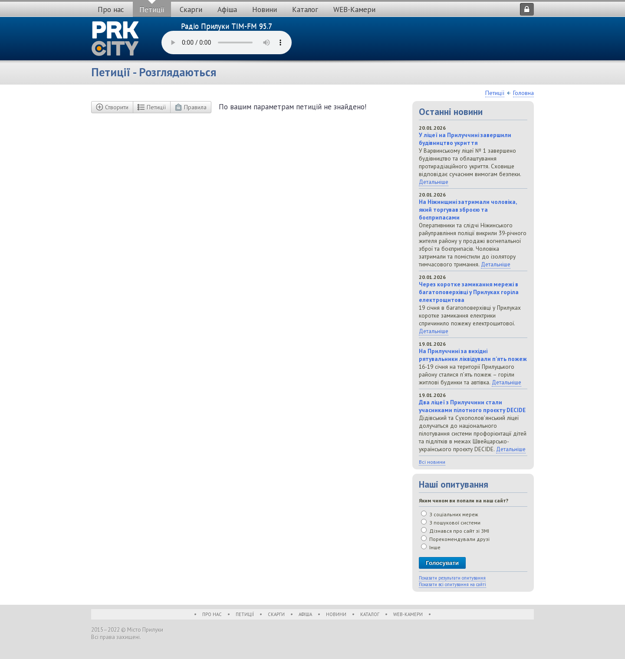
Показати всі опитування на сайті (452, 584)
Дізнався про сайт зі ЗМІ (455, 531)
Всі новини (432, 462)
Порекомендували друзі (455, 539)
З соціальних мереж (449, 514)
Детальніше (433, 182)
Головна (523, 93)
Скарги (191, 9)
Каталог (305, 9)
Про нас (111, 9)
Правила (191, 107)
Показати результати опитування (452, 578)
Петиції (151, 9)
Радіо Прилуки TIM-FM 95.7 (226, 26)
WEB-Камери (354, 9)
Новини (264, 9)
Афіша (227, 9)
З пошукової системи (450, 522)
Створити (112, 107)
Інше (431, 547)
